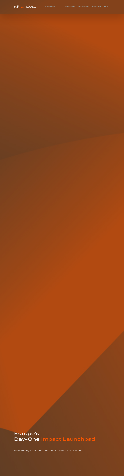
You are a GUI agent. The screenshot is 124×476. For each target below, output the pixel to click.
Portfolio (70, 6)
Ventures (50, 6)
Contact (96, 6)
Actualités (83, 6)
